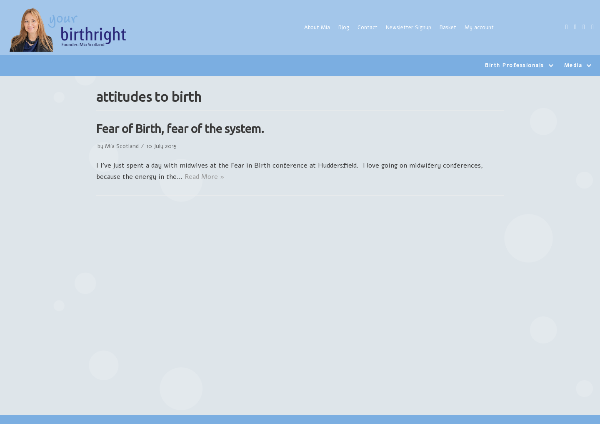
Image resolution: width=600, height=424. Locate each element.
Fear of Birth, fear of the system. (180, 128)
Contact (368, 27)
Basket (448, 27)
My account (479, 27)
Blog (343, 27)
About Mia (317, 27)
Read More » (205, 176)
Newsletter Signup (408, 27)
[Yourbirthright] (68, 30)
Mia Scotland (122, 146)
